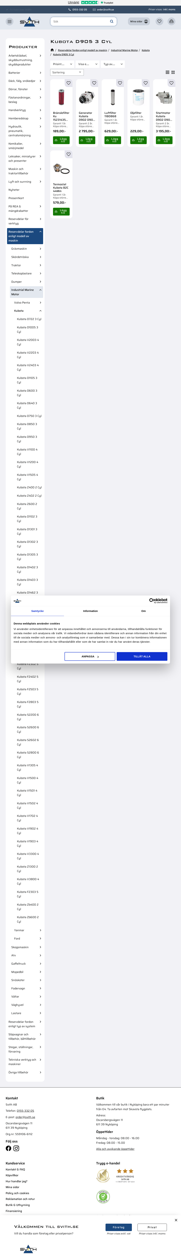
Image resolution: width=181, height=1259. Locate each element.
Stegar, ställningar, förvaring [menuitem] (20, 1049)
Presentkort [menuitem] (16, 198)
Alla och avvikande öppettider (115, 1149)
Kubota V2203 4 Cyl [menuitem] (28, 354)
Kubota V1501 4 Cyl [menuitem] (27, 792)
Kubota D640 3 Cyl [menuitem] (27, 405)
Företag (119, 1227)
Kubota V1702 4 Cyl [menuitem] (27, 818)
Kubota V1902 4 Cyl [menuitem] (27, 830)
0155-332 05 (79, 9)
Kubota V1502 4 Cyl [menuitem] (27, 805)
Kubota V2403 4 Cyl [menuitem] (28, 367)
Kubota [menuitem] (19, 311)
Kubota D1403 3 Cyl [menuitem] (27, 582)
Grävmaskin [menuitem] (19, 248)
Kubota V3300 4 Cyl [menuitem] (28, 856)
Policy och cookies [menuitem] (17, 1193)
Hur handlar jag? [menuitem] (16, 1181)
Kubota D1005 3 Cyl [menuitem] (27, 329)
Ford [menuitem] (17, 938)
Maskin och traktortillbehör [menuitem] (18, 171)
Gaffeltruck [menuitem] (18, 963)
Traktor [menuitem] (16, 265)
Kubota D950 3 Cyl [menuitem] (27, 439)
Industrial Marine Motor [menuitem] (22, 292)
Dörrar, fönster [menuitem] (18, 89)
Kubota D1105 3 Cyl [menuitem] (27, 380)
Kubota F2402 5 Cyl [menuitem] (27, 678)
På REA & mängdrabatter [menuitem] (18, 208)
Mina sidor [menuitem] (12, 1187)
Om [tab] (143, 610)
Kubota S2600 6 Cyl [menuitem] (28, 729)
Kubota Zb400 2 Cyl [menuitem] (28, 906)
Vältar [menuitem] (15, 996)
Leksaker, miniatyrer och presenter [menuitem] (22, 158)
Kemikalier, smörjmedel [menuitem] (16, 145)
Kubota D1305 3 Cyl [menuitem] (27, 556)
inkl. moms (169, 9)
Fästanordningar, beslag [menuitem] (19, 99)
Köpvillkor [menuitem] (12, 1175)
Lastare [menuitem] (16, 1013)
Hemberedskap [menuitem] (18, 118)
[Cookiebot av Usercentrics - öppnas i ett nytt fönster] (151, 600)
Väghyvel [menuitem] (17, 1005)
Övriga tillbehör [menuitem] (18, 1072)
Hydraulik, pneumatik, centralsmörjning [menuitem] (19, 131)
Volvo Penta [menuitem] (22, 302)
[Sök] (112, 21)
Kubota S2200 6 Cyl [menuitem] (28, 717)
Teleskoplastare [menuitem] (21, 273)
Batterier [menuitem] (14, 73)
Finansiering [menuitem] (14, 1211)
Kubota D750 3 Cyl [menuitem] (29, 416)
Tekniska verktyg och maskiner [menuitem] (22, 1061)
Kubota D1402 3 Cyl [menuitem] (27, 569)
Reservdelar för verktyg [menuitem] (18, 221)
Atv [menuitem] (13, 955)
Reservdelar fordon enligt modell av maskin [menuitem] (21, 236)
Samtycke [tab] (37, 610)
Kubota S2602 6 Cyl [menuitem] (28, 742)
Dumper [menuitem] (16, 282)
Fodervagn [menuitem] (18, 988)
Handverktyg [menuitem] (17, 110)
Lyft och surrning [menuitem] (19, 181)
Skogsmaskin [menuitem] (20, 947)
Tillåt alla (142, 656)
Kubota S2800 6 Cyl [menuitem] (28, 754)
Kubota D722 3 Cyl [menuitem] (29, 319)
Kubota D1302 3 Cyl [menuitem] (27, 544)
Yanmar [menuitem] (19, 930)
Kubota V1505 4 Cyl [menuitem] (27, 477)
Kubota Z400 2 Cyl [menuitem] (29, 487)
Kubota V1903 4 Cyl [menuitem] (27, 843)
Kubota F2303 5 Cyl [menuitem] (27, 894)
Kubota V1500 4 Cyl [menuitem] (27, 780)
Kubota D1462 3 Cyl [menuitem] (27, 594)
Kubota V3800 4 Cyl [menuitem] (28, 881)
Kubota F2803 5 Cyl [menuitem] (28, 704)
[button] (9, 21)
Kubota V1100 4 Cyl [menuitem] (27, 451)
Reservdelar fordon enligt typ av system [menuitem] (21, 1024)
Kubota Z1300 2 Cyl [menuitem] (27, 868)
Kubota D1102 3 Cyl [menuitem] (27, 518)
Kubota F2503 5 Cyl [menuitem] (27, 691)
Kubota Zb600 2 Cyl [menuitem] (28, 919)
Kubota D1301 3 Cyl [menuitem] (27, 531)
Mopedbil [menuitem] (17, 972)
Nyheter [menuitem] (13, 190)
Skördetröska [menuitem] (20, 257)
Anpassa (89, 656)
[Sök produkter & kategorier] (84, 21)
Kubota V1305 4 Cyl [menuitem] (27, 767)
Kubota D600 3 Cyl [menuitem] (27, 392)
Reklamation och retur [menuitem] (20, 1199)
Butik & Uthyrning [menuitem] (18, 1205)
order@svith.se (105, 9)
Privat (152, 1227)
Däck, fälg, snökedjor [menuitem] (21, 81)
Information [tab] (90, 610)
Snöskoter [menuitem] (18, 980)
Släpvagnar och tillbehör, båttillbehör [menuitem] (22, 1036)
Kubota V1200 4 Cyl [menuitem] (27, 464)
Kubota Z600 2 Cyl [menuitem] (27, 506)
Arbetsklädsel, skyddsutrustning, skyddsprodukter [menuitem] (20, 60)
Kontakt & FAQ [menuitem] (15, 1169)
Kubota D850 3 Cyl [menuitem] (27, 426)
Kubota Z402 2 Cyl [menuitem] (29, 495)
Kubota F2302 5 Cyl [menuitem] (27, 666)
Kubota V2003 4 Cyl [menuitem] (28, 342)
